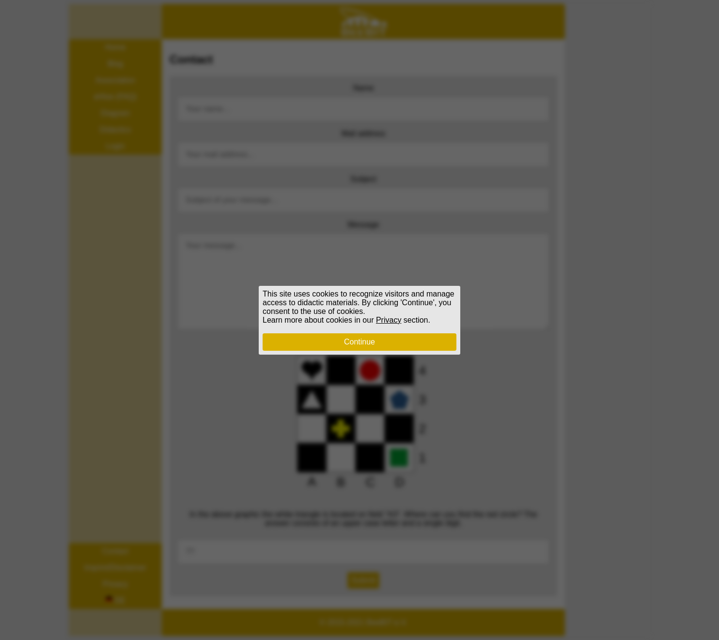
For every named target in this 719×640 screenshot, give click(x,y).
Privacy (388, 320)
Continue (359, 342)
